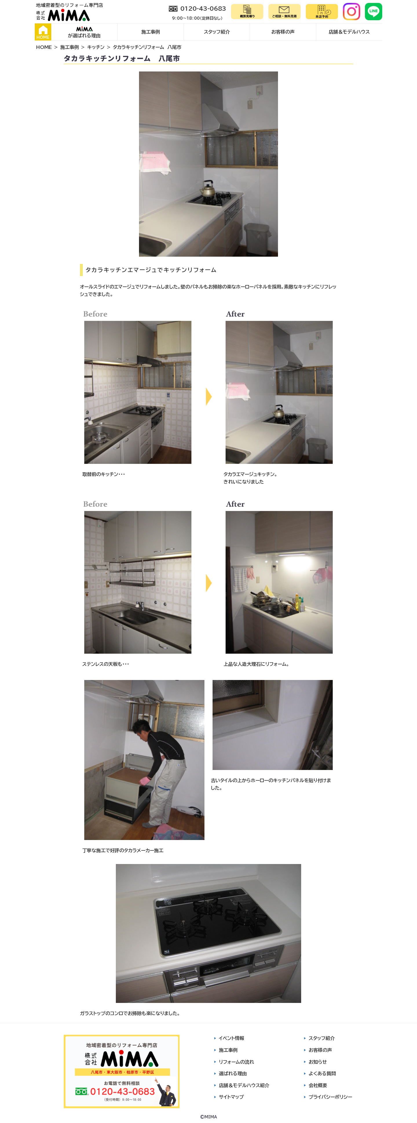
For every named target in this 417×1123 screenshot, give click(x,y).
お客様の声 (283, 32)
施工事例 (150, 32)
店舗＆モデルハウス (349, 32)
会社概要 (318, 1085)
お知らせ (318, 1062)
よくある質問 (322, 1073)
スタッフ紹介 (217, 32)
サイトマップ (231, 1097)
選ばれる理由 (233, 1073)
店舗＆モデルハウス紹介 (244, 1085)
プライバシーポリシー (330, 1097)
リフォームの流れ (236, 1062)
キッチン (96, 47)
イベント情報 (231, 1038)
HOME (43, 32)
